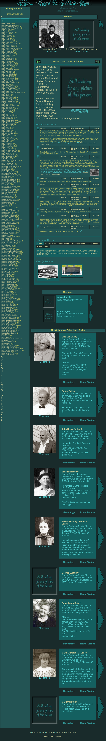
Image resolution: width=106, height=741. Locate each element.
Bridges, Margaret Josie (8, 281)
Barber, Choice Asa (7, 163)
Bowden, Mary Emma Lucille (9, 251)
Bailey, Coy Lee (5, 55)
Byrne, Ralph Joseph (7, 354)
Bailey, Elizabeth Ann (7, 64)
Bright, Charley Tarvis (7, 282)
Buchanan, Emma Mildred (9, 320)
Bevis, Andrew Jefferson (8, 199)
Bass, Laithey (5, 183)
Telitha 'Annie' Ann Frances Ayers (81, 49)
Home (46, 736)
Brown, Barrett (5, 297)
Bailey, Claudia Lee (7, 54)
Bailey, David (5, 57)
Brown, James (5, 303)
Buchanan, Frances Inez (8, 321)
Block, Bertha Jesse (7, 234)
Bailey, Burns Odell (6, 41)
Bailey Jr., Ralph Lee (7, 133)
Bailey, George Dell (7, 74)
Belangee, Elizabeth (7, 192)
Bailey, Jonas (5, 113)
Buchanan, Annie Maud (8, 317)
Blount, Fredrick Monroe (8, 236)
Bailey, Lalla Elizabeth (7, 116)
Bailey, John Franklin (7, 97)
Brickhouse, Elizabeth (7, 278)
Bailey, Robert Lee (6, 136)
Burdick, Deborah (6, 341)
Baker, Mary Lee (6, 157)
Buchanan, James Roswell (9, 326)
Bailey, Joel (4, 95)
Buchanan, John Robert (8, 330)
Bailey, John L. (5, 104)
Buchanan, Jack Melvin (8, 323)
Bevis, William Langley (8, 228)
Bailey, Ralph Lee (6, 131)
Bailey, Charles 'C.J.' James (9, 48)
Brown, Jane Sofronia (7, 304)
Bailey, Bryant (5, 38)
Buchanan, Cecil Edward (8, 318)
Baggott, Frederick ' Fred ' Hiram (10, 28)
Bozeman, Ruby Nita (7, 265)
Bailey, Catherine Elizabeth (9, 44)
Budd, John (4, 336)
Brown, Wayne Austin (7, 311)
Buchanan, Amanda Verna (9, 316)
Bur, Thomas (5, 340)
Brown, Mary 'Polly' (7, 307)
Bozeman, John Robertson (9, 259)
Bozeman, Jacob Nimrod (8, 257)
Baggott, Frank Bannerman (9, 26)
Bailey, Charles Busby (7, 45)
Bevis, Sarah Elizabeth (8, 218)
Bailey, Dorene (5, 61)
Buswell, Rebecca (6, 352)
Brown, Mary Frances (7, 305)
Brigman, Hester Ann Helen (9, 288)
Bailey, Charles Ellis (7, 46)
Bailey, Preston (5, 130)
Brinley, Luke (5, 291)
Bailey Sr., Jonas (6, 110)
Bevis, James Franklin (7, 203)
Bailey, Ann (4, 31)
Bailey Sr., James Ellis (7, 78)
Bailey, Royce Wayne (7, 139)
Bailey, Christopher (7, 51)
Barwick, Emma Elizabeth (8, 179)
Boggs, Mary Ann (6, 246)
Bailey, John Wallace (7, 108)
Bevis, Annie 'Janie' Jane (8, 200)
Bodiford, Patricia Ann (7, 244)
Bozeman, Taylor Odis (7, 267)
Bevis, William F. (6, 226)
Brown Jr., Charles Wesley (9, 298)
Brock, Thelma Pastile (7, 294)
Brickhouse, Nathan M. (8, 280)
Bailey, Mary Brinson (7, 124)
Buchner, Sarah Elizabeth (8, 333)
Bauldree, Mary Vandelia (8, 189)
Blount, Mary (5, 238)
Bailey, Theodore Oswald (8, 150)
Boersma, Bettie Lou (7, 245)
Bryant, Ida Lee (5, 313)
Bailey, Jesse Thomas (7, 85)
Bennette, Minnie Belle (8, 195)
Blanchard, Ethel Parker (8, 232)
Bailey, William (5, 153)
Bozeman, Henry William (8, 255)
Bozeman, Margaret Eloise (9, 262)
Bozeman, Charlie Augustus (9, 254)
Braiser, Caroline (6, 274)
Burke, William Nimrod (7, 347)
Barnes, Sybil (5, 177)
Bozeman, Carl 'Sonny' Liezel (9, 252)
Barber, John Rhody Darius (9, 166)
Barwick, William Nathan (8, 180)
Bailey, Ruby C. (5, 140)
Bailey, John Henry (6, 98)
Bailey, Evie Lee (6, 67)
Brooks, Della (5, 295)
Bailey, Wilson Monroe (7, 156)
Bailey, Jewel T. (5, 94)
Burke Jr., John (5, 343)
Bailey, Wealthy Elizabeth (8, 152)
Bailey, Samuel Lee (7, 146)
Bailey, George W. (6, 75)
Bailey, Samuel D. (6, 143)
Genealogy (58, 736)
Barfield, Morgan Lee (7, 172)
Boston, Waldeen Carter (8, 249)
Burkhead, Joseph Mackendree (10, 350)
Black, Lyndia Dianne (7, 229)
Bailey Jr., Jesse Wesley (8, 88)
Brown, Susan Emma (7, 310)
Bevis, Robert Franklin (7, 216)
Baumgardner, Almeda (8, 190)
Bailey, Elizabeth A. (7, 62)
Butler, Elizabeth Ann (7, 353)
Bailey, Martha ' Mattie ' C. (9, 121)
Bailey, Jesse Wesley (7, 87)
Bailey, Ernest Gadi (7, 65)
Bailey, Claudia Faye (7, 52)
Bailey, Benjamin (6, 35)
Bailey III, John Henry (7, 101)
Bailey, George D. (6, 71)
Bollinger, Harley (6, 248)
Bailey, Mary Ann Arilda (8, 123)
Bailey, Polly (5, 128)
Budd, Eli (4, 334)
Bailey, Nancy (5, 127)
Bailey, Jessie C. (6, 91)
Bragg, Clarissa (6, 272)
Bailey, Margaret (6, 118)
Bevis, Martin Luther (7, 212)
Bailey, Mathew (6, 126)
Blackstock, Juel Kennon (8, 231)
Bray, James (5, 275)
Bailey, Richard (5, 134)
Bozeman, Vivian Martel (8, 268)
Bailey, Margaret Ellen (7, 120)
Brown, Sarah (5, 308)
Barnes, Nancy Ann (7, 173)
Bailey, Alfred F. (5, 29)
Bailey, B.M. (5, 34)
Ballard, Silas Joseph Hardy (9, 160)
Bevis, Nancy (5, 213)
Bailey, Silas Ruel (6, 149)
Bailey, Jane (5, 84)
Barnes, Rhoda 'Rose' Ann (9, 175)
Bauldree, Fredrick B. (7, 187)
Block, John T (5, 235)
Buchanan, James (6, 324)
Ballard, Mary (5, 159)
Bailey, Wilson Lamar (7, 154)
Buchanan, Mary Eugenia (8, 331)
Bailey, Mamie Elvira (7, 117)
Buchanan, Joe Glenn (7, 327)
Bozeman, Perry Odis (7, 264)
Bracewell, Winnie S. (7, 271)
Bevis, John (5, 205)
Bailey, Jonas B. (6, 114)
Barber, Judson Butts (7, 167)
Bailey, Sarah (5, 147)
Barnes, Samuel (6, 176)
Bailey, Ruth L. (5, 141)
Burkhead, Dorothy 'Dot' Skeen (10, 349)
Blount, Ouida (5, 239)
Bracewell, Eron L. (6, 270)
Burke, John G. (5, 344)
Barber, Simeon (6, 169)
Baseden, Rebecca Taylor (8, 182)
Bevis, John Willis (6, 209)
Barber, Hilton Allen (7, 164)
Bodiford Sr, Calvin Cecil (8, 242)
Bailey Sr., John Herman (8, 103)
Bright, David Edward (7, 284)
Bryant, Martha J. (6, 314)
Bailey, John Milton (6, 107)
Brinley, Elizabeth (6, 290)
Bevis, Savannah (6, 221)
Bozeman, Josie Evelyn (8, 261)
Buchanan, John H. (7, 328)
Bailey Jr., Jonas (6, 111)
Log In (51, 736)
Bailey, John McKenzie (8, 105)
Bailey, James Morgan (7, 80)
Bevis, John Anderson (7, 208)
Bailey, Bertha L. (6, 36)
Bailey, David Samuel (7, 58)
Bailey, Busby (5, 42)
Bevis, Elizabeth (6, 202)
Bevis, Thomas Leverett (8, 222)
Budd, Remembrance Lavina (9, 339)
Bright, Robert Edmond (8, 285)
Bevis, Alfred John (6, 198)
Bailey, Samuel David (7, 144)
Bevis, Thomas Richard (8, 223)
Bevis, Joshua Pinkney (8, 211)
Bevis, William (5, 225)
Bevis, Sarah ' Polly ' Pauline (9, 219)
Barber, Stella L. (6, 170)
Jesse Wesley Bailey (51, 49)
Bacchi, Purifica (6, 23)
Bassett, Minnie (6, 185)
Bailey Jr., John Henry (7, 100)
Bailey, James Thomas (8, 82)
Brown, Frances (6, 301)
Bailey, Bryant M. (6, 39)
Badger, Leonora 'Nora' (8, 25)
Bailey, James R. (6, 81)
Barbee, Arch (5, 162)
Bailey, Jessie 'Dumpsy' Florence (10, 93)
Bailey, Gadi (5, 68)
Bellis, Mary (5, 193)
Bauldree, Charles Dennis (8, 186)
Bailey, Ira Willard (6, 77)
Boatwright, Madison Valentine (10, 241)
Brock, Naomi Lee (6, 293)
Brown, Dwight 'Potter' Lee (9, 300)
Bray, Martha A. (5, 277)
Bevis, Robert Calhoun (8, 215)
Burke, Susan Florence (8, 346)
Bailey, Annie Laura (7, 32)
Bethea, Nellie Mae (7, 196)
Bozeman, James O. (7, 258)
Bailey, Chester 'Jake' (7, 49)
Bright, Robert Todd (7, 287)
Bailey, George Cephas (8, 70)
